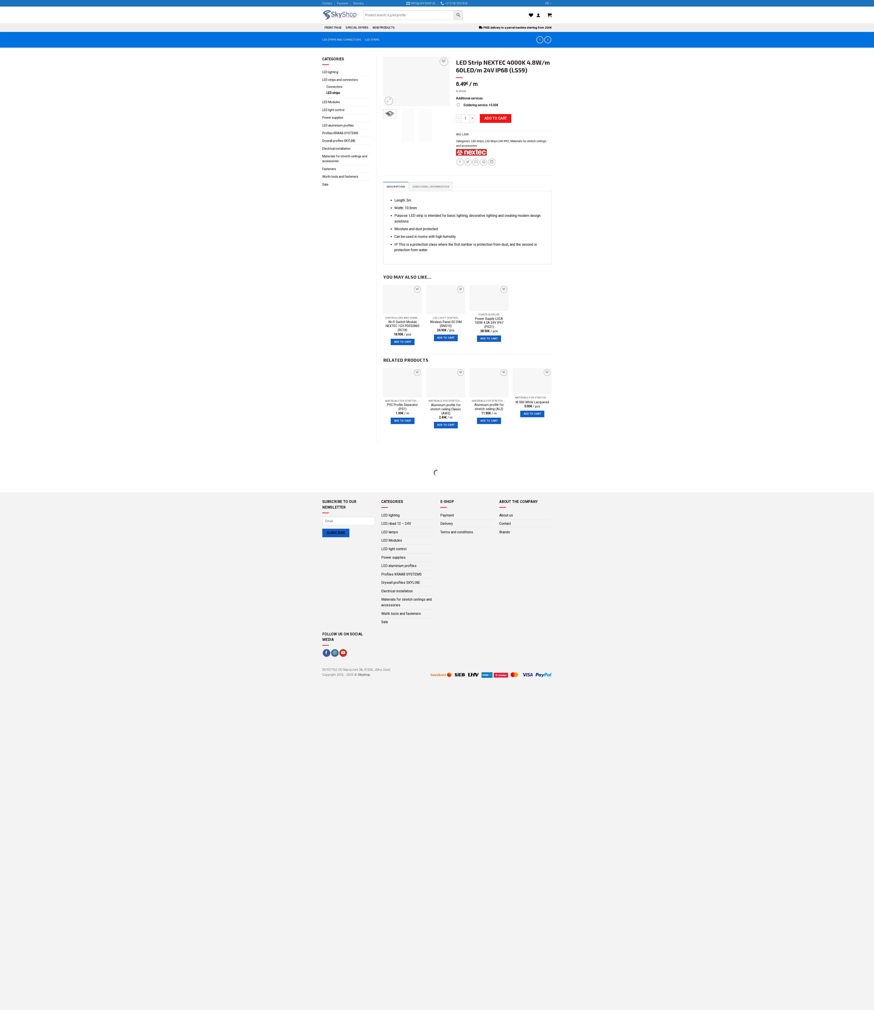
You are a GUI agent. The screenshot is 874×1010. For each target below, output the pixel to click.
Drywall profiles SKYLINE (338, 141)
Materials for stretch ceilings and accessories (344, 159)
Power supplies (332, 117)
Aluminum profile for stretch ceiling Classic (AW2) (445, 409)
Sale (325, 184)
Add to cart (495, 118)
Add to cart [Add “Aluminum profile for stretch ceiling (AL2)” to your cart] (489, 420)
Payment (342, 3)
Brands (504, 532)
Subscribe (336, 533)
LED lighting (330, 72)
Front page (333, 27)
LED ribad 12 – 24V (396, 524)
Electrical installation (336, 148)
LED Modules (331, 102)
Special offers (357, 27)
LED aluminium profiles (338, 125)
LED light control (333, 110)
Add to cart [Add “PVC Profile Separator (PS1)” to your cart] (402, 420)
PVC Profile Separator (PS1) (402, 407)
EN (548, 3)
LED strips (372, 39)
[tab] (396, 186)
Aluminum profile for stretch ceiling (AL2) (489, 407)
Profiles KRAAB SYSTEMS (340, 133)
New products (384, 27)
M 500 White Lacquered (532, 402)
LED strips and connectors (341, 39)
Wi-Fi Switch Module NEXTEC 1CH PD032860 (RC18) (402, 326)
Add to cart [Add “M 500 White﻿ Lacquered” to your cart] (532, 413)
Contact (327, 3)
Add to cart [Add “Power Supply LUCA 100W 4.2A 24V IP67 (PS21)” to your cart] (489, 338)
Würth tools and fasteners (340, 176)
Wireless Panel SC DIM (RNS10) (446, 324)
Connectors (334, 87)
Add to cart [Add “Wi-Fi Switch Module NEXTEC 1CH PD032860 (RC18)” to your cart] (402, 341)
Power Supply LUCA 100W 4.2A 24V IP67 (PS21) (489, 323)
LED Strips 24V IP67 (497, 141)
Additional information (432, 186)
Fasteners (329, 169)
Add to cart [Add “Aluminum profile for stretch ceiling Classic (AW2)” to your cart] (445, 425)
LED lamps (389, 532)
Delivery (358, 3)
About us (506, 515)
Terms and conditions (456, 532)
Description (396, 186)
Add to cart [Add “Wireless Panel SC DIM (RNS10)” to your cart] (445, 337)
